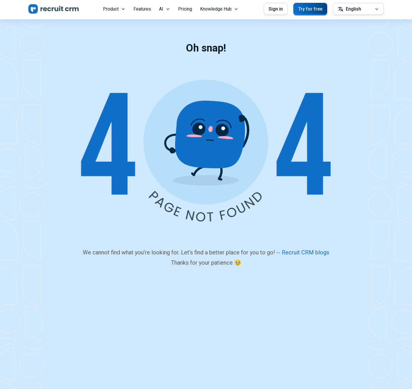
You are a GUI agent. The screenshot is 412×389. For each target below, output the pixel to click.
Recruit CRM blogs (305, 252)
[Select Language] (358, 9)
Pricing (185, 9)
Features (142, 9)
